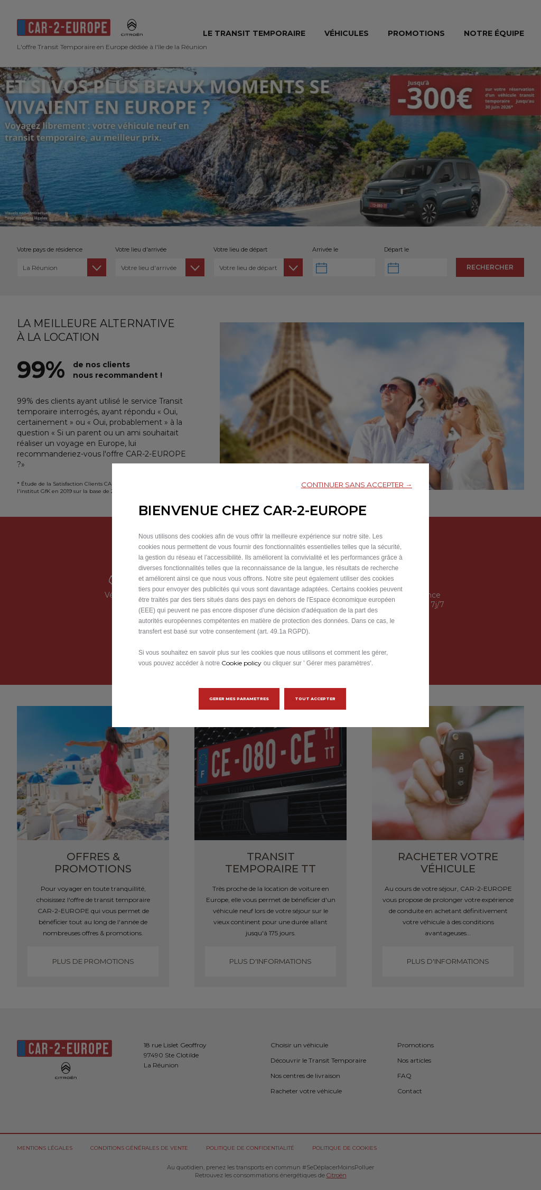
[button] (356, 484)
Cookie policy (241, 663)
